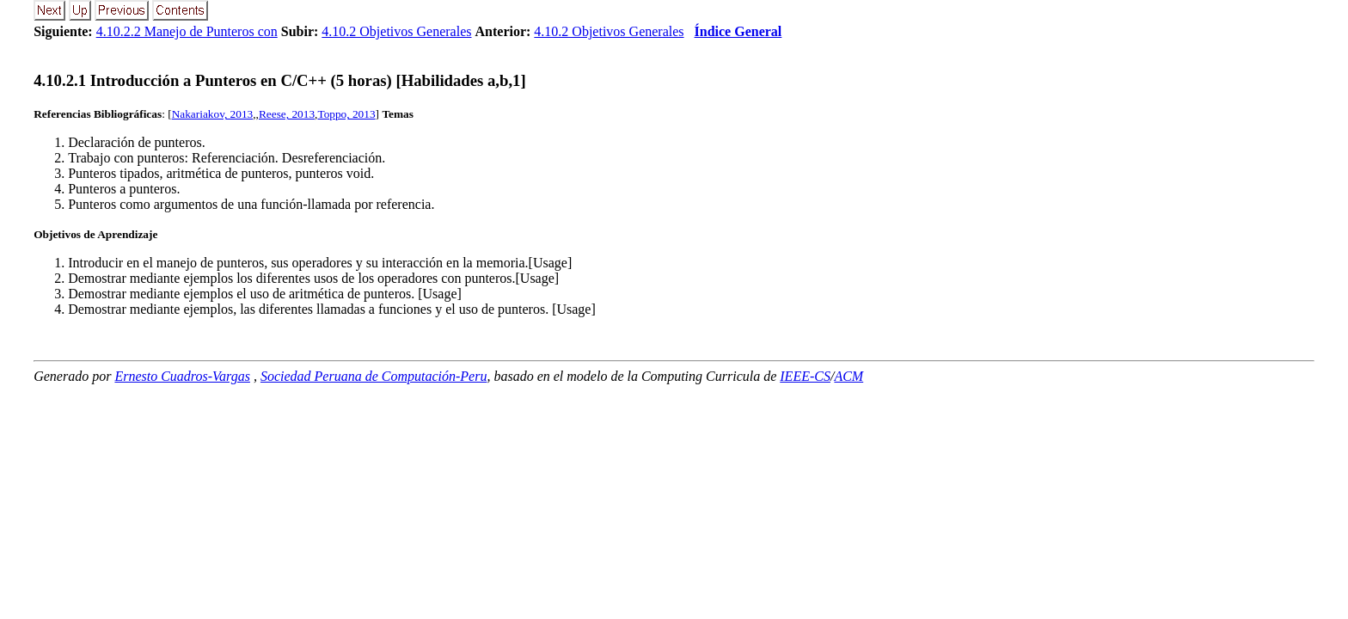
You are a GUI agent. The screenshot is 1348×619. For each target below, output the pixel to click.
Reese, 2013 (287, 113)
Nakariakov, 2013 (213, 113)
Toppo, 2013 (346, 113)
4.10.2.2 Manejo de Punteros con (187, 31)
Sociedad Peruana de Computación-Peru (373, 376)
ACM (848, 376)
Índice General (738, 31)
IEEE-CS (805, 376)
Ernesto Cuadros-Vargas (182, 376)
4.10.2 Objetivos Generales (396, 31)
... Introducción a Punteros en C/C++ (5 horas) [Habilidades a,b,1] (279, 80)
